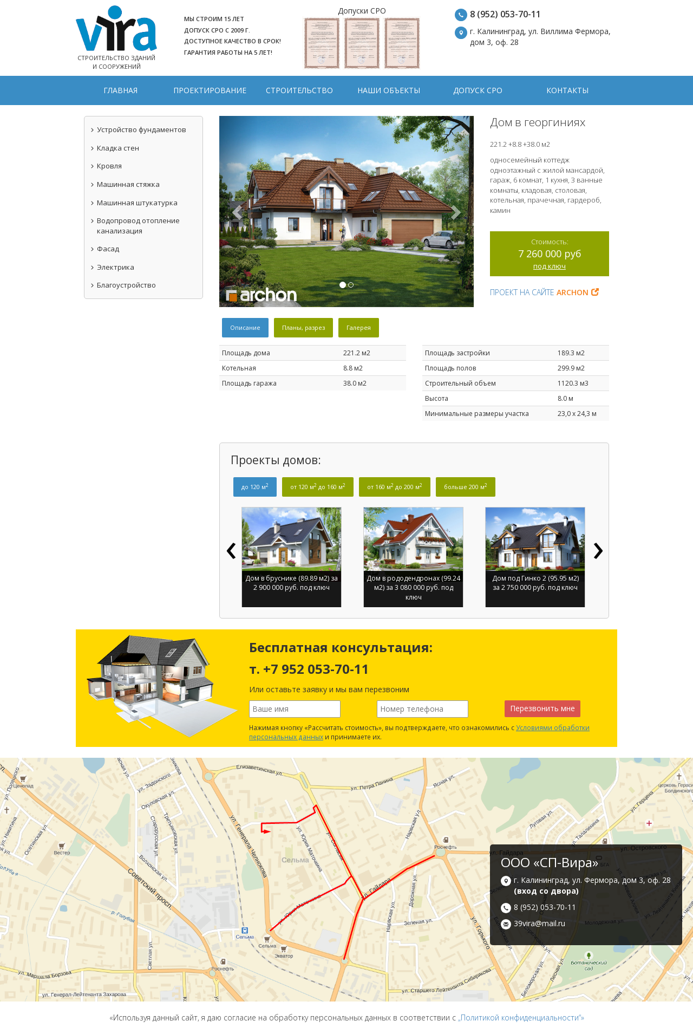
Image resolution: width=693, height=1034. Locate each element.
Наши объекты (388, 90)
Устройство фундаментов (138, 129)
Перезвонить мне (542, 708)
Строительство (299, 90)
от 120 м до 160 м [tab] (317, 486)
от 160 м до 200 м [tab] (394, 486)
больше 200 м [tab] (465, 486)
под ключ (549, 266)
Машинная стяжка (125, 184)
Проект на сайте (544, 292)
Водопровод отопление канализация (135, 226)
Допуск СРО (477, 90)
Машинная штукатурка (134, 202)
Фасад (104, 248)
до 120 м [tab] (255, 486)
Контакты (567, 90)
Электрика (112, 267)
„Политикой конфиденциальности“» (521, 1017)
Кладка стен (114, 148)
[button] (238, 211)
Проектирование (209, 90)
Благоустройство (123, 285)
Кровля (106, 166)
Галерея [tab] (358, 327)
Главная (120, 90)
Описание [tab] (245, 327)
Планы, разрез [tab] (303, 327)
